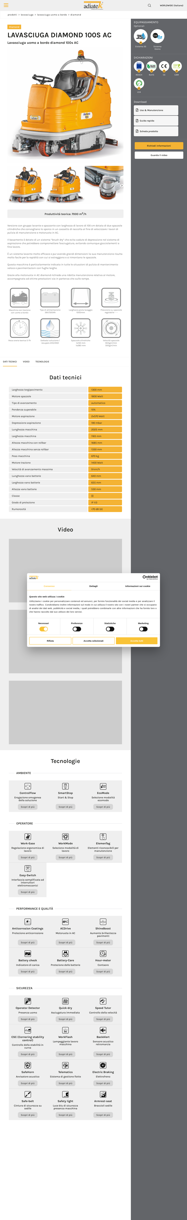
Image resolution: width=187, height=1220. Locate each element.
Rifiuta (50, 641)
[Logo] (93, 5)
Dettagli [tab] (93, 586)
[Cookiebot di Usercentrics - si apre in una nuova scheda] (145, 577)
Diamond (75, 14)
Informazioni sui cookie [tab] (137, 586)
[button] (121, 185)
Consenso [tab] (49, 586)
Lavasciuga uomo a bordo (52, 14)
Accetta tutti (136, 641)
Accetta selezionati (93, 641)
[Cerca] (149, 5)
